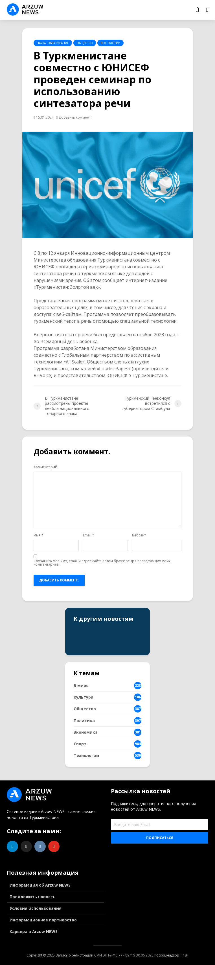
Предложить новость (33, 896)
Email (88, 535)
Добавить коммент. (75, 117)
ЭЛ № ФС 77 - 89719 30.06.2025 (128, 955)
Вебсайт (139, 535)
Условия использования (36, 908)
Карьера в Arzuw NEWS (34, 931)
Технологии (110, 43)
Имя (38, 535)
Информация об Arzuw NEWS (40, 885)
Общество (84, 43)
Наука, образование (53, 43)
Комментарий (45, 467)
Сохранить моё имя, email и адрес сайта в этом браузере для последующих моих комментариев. (102, 562)
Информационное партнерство (43, 920)
